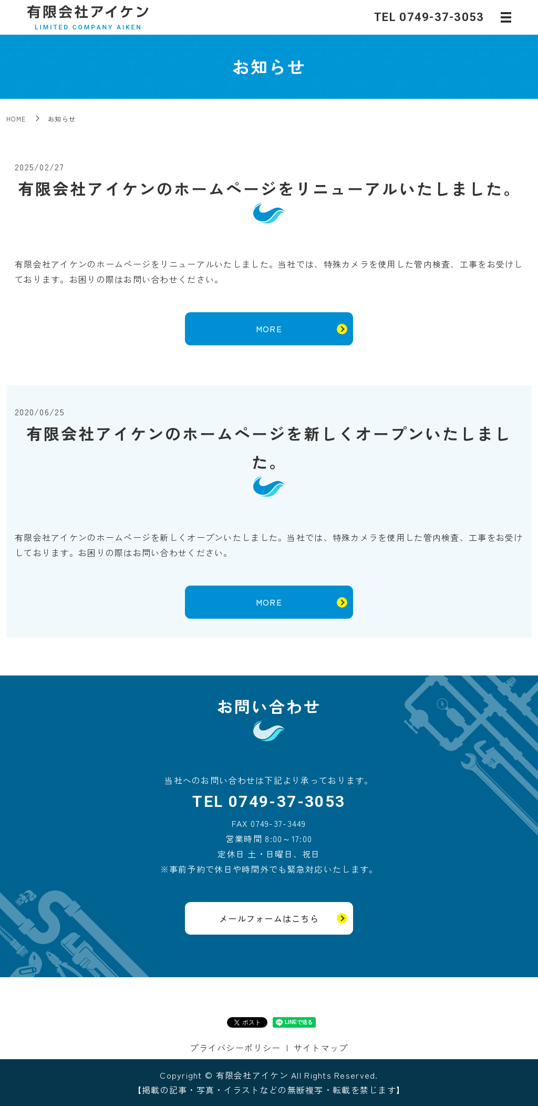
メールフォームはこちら (269, 918)
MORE (269, 328)
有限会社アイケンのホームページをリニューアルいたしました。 (269, 188)
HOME (16, 118)
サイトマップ (321, 1047)
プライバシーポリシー (235, 1047)
